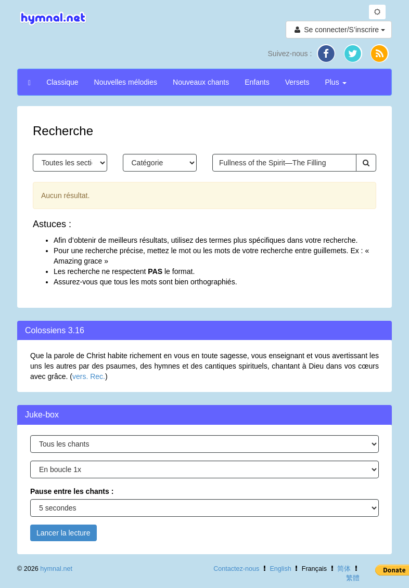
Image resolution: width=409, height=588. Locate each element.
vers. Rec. (88, 376)
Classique (62, 82)
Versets (297, 82)
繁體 (353, 578)
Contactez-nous (236, 568)
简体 (344, 568)
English (280, 568)
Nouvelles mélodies (125, 82)
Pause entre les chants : (71, 491)
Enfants (257, 82)
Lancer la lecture (63, 533)
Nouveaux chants (201, 82)
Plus (335, 82)
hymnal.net (56, 568)
